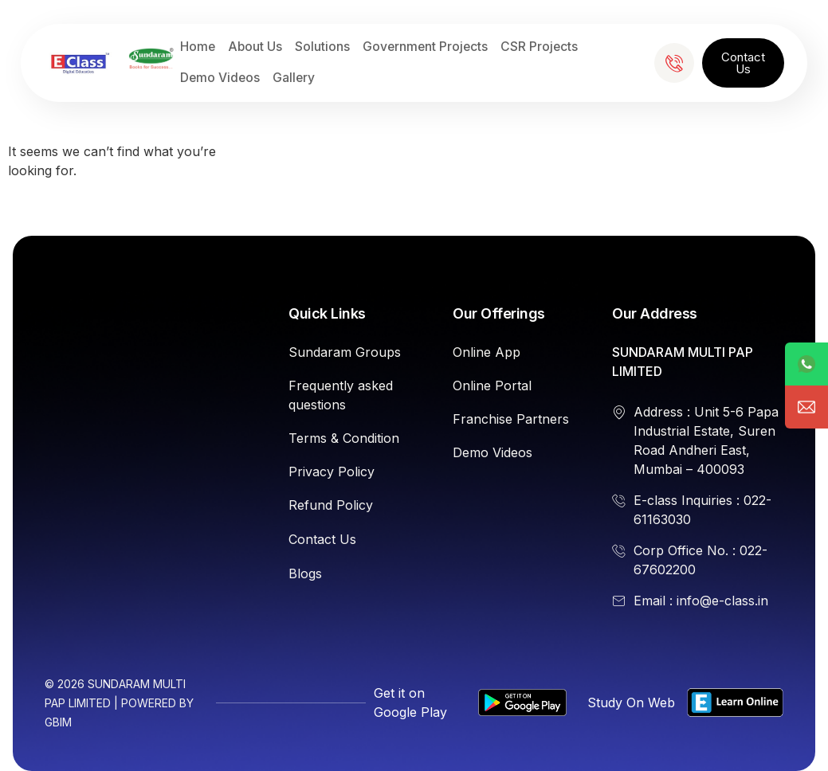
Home (197, 46)
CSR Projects (539, 46)
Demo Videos (220, 77)
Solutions (322, 46)
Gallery (294, 77)
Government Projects (425, 46)
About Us (255, 46)
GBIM (58, 722)
